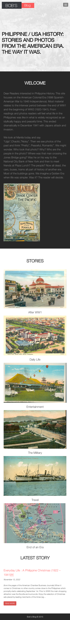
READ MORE (10, 603)
